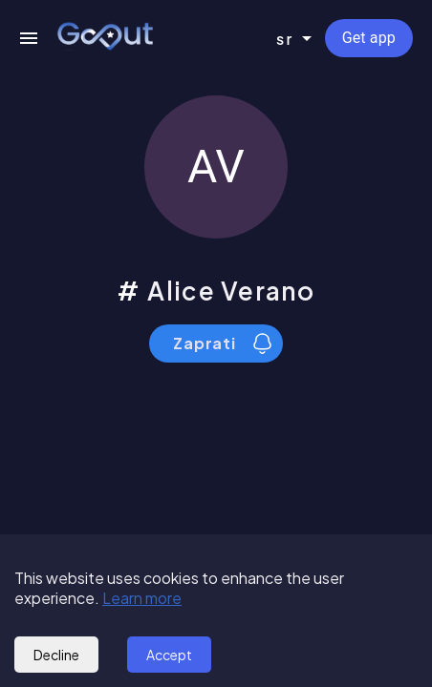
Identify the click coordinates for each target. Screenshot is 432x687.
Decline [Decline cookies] (56, 654)
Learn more (142, 598)
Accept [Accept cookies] (169, 654)
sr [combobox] (285, 39)
